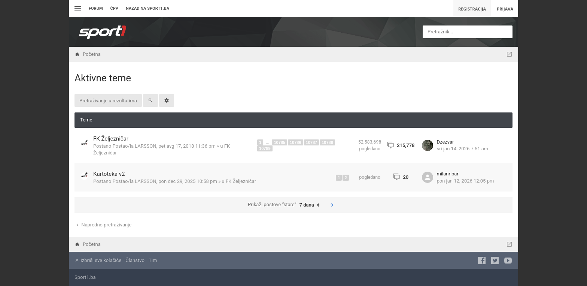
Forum (96, 8)
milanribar (448, 174)
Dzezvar (445, 142)
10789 (265, 148)
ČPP (114, 8)
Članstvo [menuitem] (134, 260)
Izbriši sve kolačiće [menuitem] (97, 260)
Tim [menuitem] (153, 260)
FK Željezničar (110, 138)
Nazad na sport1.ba (147, 8)
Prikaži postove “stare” (285, 205)
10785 (279, 142)
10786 (295, 142)
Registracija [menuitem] (472, 9)
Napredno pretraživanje (103, 225)
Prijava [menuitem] (505, 9)
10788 (327, 142)
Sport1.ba (85, 277)
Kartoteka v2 (109, 174)
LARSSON (145, 146)
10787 (311, 142)
